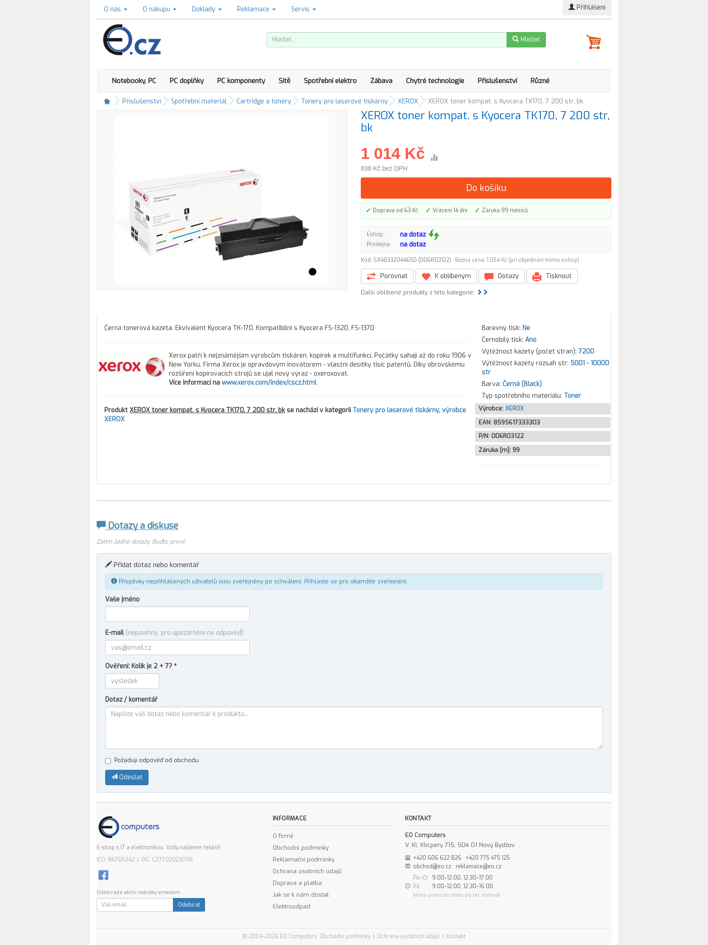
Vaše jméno (122, 599)
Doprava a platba (297, 883)
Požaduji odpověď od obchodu (152, 760)
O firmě (283, 836)
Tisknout (552, 276)
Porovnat (387, 276)
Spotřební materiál (199, 101)
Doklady (207, 9)
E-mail (174, 632)
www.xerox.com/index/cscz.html (269, 382)
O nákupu (160, 9)
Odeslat (127, 777)
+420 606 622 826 (437, 857)
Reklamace (256, 9)
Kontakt (456, 936)
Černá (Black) (522, 384)
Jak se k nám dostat (301, 894)
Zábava (381, 80)
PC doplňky (187, 80)
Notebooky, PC (134, 80)
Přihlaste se (320, 581)
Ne (526, 328)
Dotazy (501, 276)
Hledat (526, 39)
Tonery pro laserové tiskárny (344, 101)
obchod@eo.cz (432, 866)
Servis (303, 9)
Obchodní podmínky (301, 848)
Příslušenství (497, 80)
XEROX (408, 101)
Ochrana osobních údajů (307, 871)
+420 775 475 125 (488, 857)
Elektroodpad (291, 906)
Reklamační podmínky (304, 859)
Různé (540, 80)
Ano (530, 339)
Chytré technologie (435, 80)
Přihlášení (587, 7)
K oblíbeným (446, 276)
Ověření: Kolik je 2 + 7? (141, 666)
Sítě (284, 80)
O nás (115, 9)
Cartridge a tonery (264, 101)
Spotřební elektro (330, 80)
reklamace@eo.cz (479, 866)
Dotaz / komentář (131, 699)
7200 (586, 351)
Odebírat (189, 904)
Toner (572, 395)
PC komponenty (241, 80)
